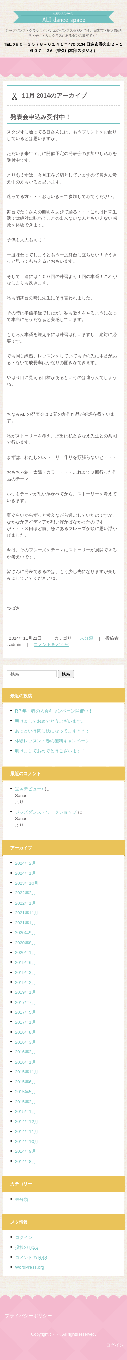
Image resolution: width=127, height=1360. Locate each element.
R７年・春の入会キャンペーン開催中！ (54, 711)
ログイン (24, 1237)
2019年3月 (25, 972)
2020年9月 (25, 932)
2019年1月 (25, 992)
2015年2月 (25, 1101)
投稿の (26, 1247)
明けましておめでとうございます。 (50, 721)
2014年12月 (26, 1121)
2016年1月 (25, 1062)
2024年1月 (25, 873)
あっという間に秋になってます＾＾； (52, 730)
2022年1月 (25, 903)
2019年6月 (25, 962)
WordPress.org (29, 1267)
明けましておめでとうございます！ (50, 750)
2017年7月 (25, 1002)
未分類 (86, 638)
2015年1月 (25, 1111)
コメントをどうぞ (51, 644)
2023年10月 (26, 883)
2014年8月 (25, 1161)
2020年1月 (25, 952)
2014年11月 (26, 1131)
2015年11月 (26, 1071)
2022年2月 (25, 892)
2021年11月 (26, 912)
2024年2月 (25, 863)
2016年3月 (25, 1042)
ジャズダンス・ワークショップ (46, 812)
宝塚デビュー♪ (29, 788)
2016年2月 (25, 1051)
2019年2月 (25, 982)
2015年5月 (25, 1091)
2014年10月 (26, 1141)
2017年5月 (25, 1012)
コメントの (31, 1257)
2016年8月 (25, 1032)
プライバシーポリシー (28, 1315)
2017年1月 (25, 1022)
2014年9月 (25, 1151)
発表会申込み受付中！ (40, 117)
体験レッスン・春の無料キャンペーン (52, 741)
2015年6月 (25, 1081)
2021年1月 (25, 922)
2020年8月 (25, 942)
